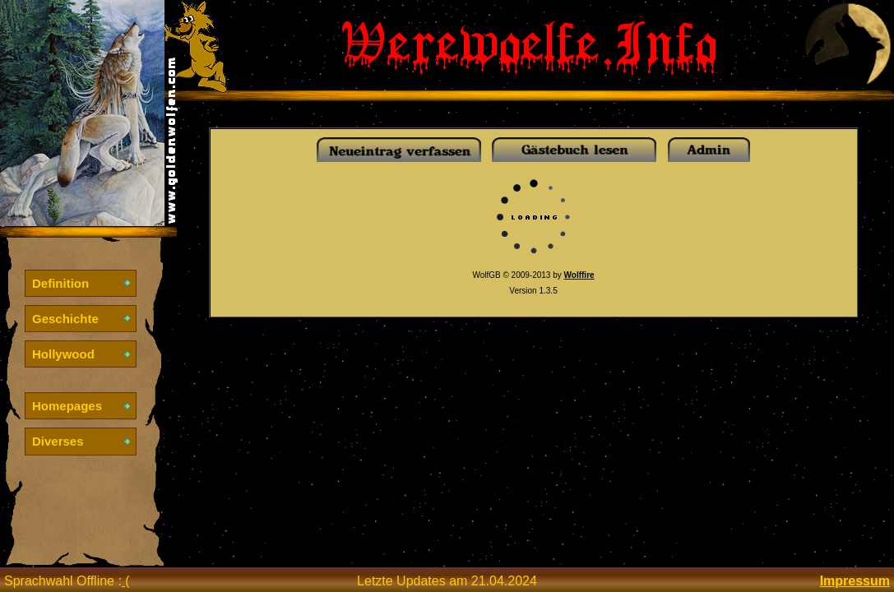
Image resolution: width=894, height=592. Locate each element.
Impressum (855, 581)
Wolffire (579, 275)
